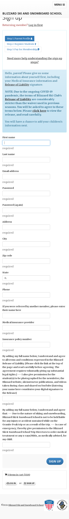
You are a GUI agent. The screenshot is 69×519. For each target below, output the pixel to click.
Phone (6, 289)
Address (7, 221)
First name (8, 137)
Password (8, 188)
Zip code (7, 255)
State (5, 272)
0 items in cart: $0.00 (17, 474)
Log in (11, 483)
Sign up (29, 483)
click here (39, 110)
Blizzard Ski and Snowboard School (32, 13)
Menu (60, 5)
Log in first (35, 25)
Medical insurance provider (18, 322)
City (4, 238)
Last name (8, 154)
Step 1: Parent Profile (19, 38)
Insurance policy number (17, 339)
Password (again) (12, 204)
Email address (10, 171)
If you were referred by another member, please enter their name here (33, 308)
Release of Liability (17, 84)
